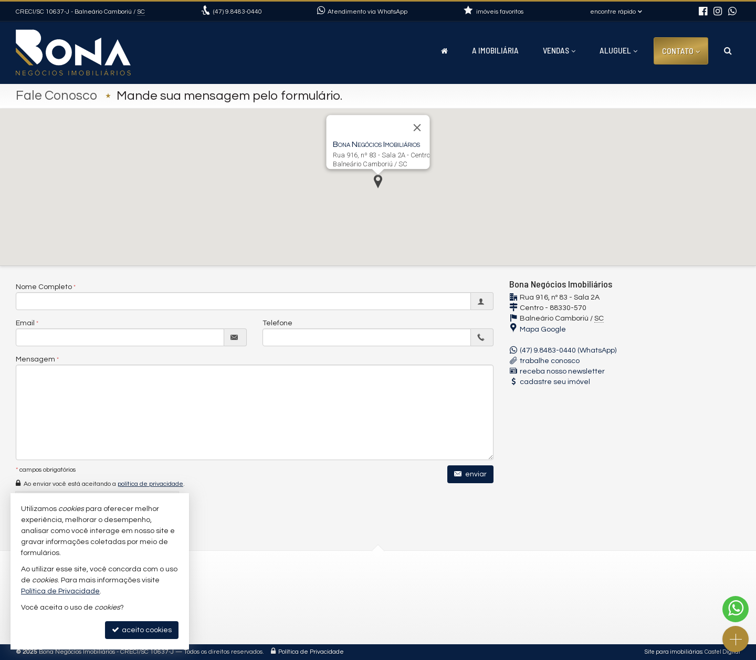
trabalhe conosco (550, 361)
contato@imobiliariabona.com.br (330, 599)
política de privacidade (150, 484)
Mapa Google (543, 329)
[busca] (728, 50)
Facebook (290, 624)
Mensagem (35, 359)
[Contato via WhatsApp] (735, 609)
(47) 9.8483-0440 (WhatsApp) (568, 350)
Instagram (291, 611)
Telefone (277, 323)
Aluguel (618, 50)
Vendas (559, 50)
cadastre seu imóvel (555, 382)
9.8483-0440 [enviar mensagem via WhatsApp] (237, 11)
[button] (378, 181)
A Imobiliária (495, 50)
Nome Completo (44, 287)
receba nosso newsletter (562, 371)
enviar (470, 474)
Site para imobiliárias (673, 652)
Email (25, 323)
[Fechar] (417, 127)
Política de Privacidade (311, 651)
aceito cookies (142, 630)
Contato (681, 51)
